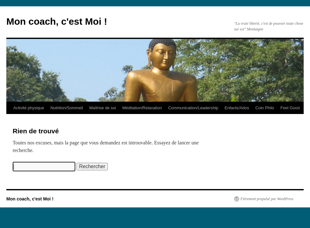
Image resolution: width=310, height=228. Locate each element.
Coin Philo (264, 107)
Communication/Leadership (193, 107)
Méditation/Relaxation (142, 107)
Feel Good (290, 107)
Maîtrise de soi (102, 107)
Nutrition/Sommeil (67, 107)
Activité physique (28, 107)
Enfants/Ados (237, 107)
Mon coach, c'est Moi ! (56, 21)
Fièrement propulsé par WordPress (266, 199)
